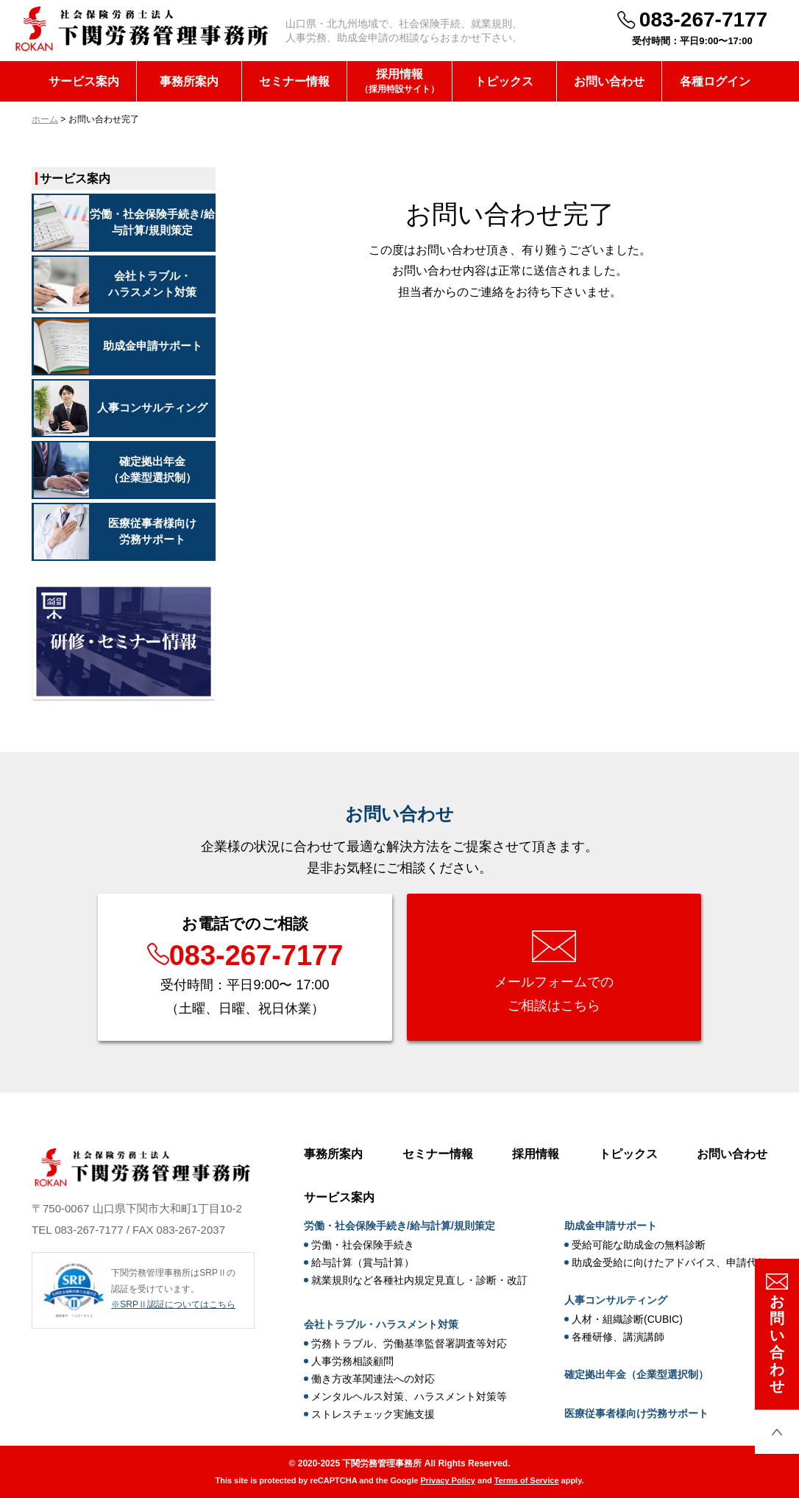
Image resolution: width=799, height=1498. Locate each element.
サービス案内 (84, 81)
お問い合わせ (609, 81)
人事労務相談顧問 (352, 1361)
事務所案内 (189, 81)
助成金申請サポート (610, 1226)
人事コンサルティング (615, 1300)
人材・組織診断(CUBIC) (627, 1319)
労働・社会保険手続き (362, 1245)
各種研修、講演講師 (618, 1337)
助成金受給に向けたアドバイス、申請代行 (669, 1262)
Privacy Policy (447, 1480)
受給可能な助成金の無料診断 (639, 1245)
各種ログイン (715, 81)
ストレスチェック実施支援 (373, 1414)
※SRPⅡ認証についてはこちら (173, 1304)
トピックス (504, 81)
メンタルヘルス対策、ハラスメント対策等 (409, 1396)
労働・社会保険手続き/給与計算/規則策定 (399, 1226)
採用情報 (399, 82)
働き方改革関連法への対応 (373, 1379)
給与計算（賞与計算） (362, 1262)
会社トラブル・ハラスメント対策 (381, 1324)
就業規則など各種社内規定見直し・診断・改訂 (419, 1280)
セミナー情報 (294, 81)
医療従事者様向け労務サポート (636, 1413)
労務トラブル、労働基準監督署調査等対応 (409, 1343)
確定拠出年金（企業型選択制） (636, 1374)
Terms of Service (526, 1480)
